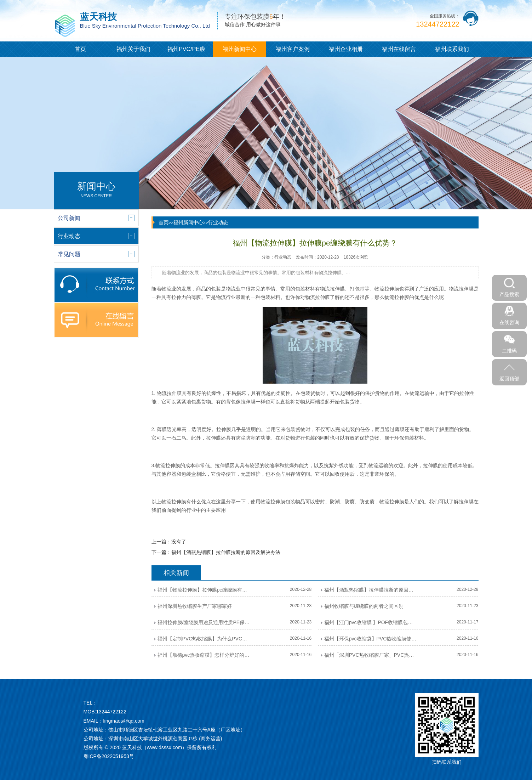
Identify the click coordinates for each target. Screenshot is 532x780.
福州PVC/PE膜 (186, 49)
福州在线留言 (399, 49)
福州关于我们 (133, 49)
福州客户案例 (293, 49)
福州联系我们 (452, 49)
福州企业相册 (346, 49)
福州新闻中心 (240, 49)
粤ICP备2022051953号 (109, 756)
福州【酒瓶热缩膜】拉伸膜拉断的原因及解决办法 (225, 552)
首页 (80, 49)
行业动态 (218, 222)
